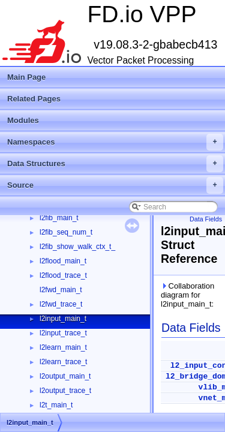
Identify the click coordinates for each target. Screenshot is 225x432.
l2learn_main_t (63, 347)
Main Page (26, 77)
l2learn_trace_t (63, 362)
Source (115, 185)
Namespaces (115, 142)
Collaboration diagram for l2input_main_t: (187, 294)
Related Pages (34, 98)
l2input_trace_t (63, 333)
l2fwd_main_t (61, 290)
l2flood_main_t (63, 261)
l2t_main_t (56, 405)
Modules (23, 120)
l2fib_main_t (59, 218)
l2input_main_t (63, 318)
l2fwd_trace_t (61, 304)
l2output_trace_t (65, 390)
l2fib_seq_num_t (66, 232)
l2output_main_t (65, 376)
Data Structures (115, 163)
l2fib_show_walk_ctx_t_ (77, 246)
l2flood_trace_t (63, 275)
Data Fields (206, 219)
